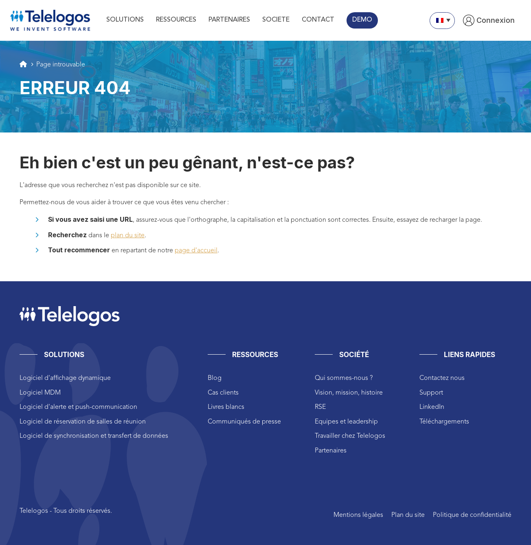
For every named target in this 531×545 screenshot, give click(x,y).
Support (431, 393)
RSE (320, 407)
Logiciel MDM (40, 393)
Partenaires (331, 451)
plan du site (128, 235)
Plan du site (408, 515)
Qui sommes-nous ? (344, 378)
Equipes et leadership (346, 422)
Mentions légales (358, 515)
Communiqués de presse (244, 422)
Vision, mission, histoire (349, 393)
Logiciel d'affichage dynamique (65, 378)
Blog (215, 378)
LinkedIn (431, 407)
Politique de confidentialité (472, 515)
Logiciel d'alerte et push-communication (78, 407)
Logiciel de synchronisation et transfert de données (94, 436)
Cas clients (223, 393)
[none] (442, 20)
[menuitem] (442, 20)
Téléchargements (444, 422)
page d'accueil (196, 250)
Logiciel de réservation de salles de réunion (83, 422)
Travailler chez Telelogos (350, 436)
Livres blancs (226, 407)
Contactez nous (442, 378)
